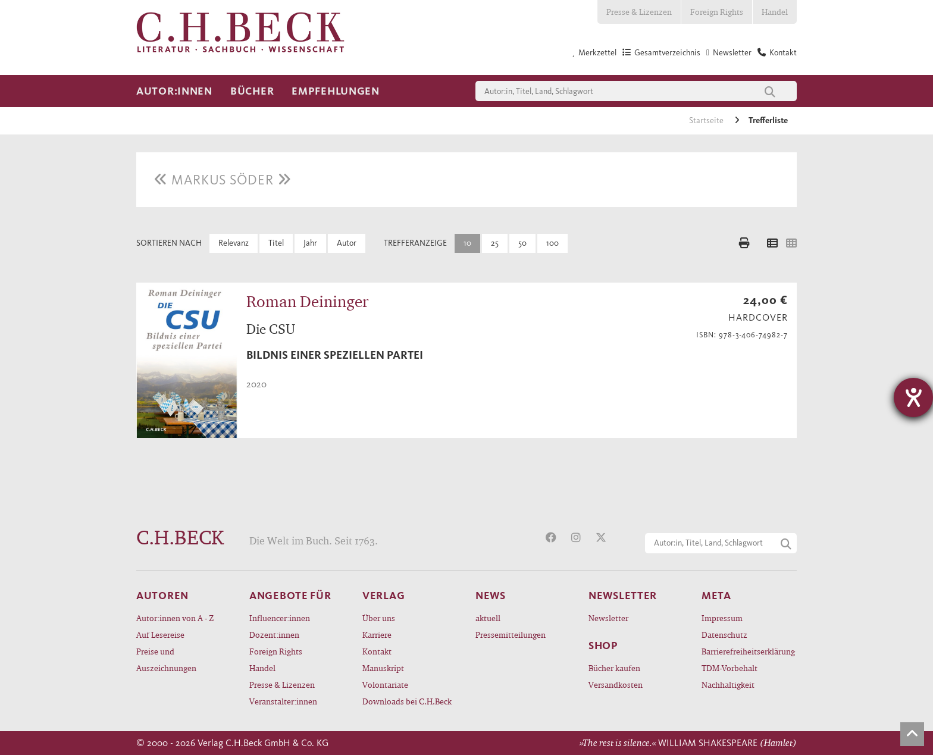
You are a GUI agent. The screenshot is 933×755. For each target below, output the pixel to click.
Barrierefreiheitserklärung (748, 651)
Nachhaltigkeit (728, 684)
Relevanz (233, 243)
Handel (775, 12)
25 (495, 243)
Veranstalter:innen (283, 701)
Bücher (252, 91)
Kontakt (377, 651)
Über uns (378, 618)
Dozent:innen (274, 634)
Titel (276, 243)
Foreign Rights (716, 12)
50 (522, 243)
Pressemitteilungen (510, 634)
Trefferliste (768, 120)
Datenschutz (724, 634)
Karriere (377, 634)
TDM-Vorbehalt (729, 668)
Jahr (310, 243)
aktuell (487, 618)
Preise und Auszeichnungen (166, 659)
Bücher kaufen (614, 668)
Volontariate (385, 684)
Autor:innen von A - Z (175, 618)
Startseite (707, 120)
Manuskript (383, 668)
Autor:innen (174, 91)
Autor (346, 243)
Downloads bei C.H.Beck (407, 701)
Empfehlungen (336, 91)
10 (467, 243)
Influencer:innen (279, 618)
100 (552, 243)
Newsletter (608, 618)
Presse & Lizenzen (639, 12)
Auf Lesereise (160, 634)
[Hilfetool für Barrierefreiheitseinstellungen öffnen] (913, 397)
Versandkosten (615, 684)
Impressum (722, 618)
